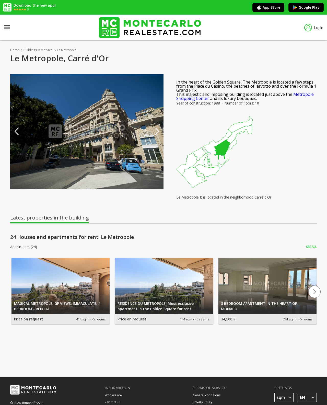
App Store (268, 7)
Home (14, 50)
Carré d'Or (262, 197)
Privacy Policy (202, 402)
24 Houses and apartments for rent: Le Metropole (72, 237)
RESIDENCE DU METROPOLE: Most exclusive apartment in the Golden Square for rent (156, 306)
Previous (16, 131)
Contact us (112, 402)
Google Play (306, 7)
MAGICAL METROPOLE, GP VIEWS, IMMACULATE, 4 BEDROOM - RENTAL (57, 306)
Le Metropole (66, 50)
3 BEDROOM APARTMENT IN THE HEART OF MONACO (259, 306)
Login (313, 27)
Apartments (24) (23, 247)
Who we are (113, 395)
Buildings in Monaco (38, 50)
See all (311, 247)
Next (157, 131)
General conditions (206, 395)
